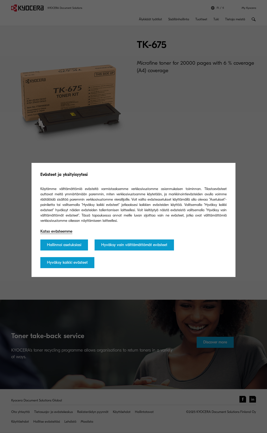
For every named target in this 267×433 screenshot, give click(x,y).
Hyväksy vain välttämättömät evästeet (134, 245)
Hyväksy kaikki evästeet (67, 262)
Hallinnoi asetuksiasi (64, 245)
